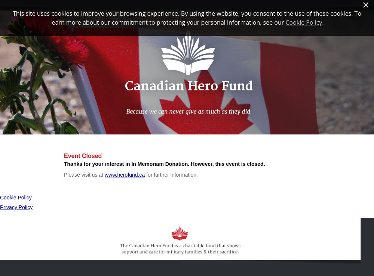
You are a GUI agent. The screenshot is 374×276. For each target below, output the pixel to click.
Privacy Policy (16, 207)
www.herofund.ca (125, 175)
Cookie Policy (16, 198)
